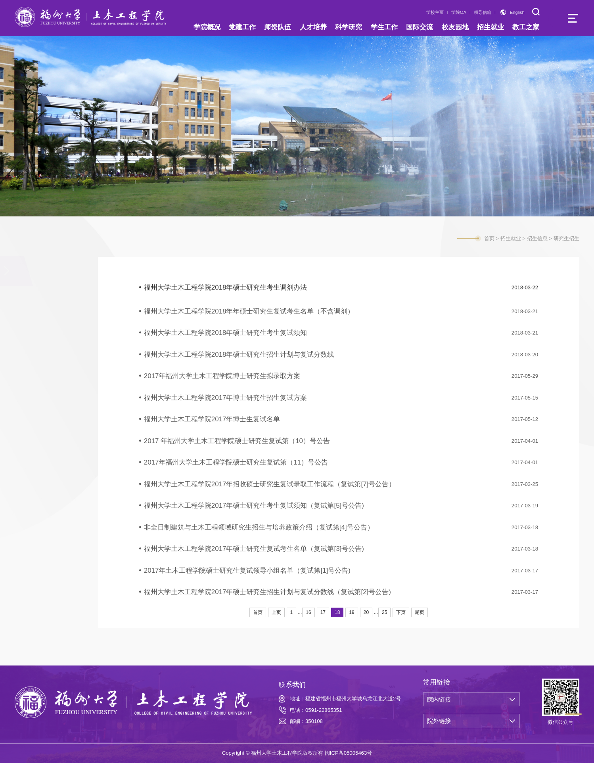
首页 (489, 238)
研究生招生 (36, 320)
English (517, 12)
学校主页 (435, 12)
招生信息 (34, 272)
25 (384, 612)
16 (308, 612)
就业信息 (34, 352)
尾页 (419, 612)
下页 (401, 612)
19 (351, 612)
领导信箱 (482, 12)
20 (366, 612)
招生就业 (510, 238)
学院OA (458, 12)
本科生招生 (36, 303)
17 (323, 612)
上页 (276, 612)
